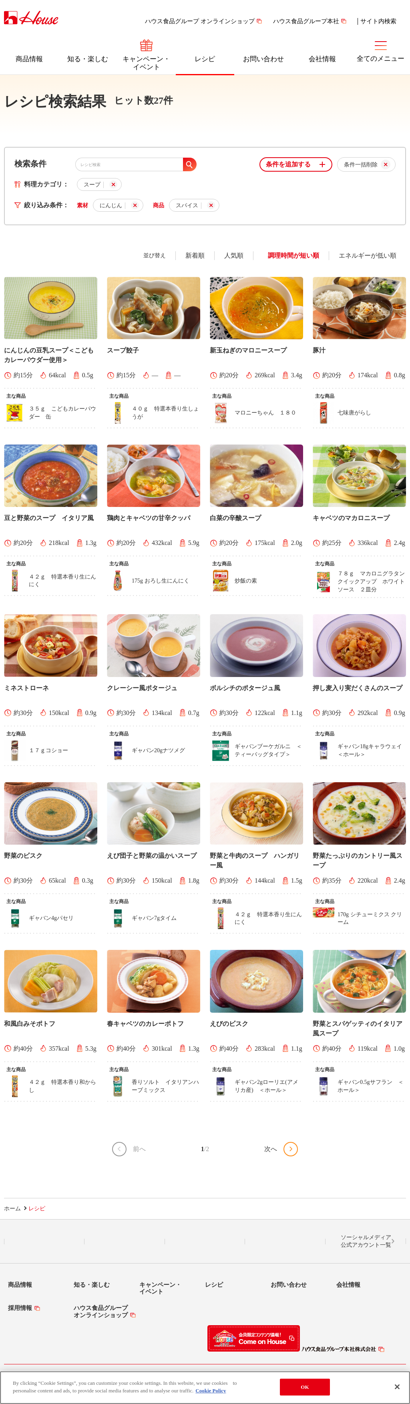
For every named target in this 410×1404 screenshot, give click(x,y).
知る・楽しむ (87, 59)
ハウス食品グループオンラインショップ (101, 1311)
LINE (44, 1241)
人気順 (233, 255)
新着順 (195, 255)
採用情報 (20, 1308)
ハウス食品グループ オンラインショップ (200, 21)
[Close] (397, 1387)
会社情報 (322, 59)
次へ (270, 1149)
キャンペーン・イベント (146, 63)
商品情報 (29, 59)
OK (305, 1387)
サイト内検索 (378, 21)
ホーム (12, 1209)
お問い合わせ (263, 59)
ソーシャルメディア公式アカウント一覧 (366, 1241)
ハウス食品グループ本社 (306, 21)
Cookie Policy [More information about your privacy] (210, 1391)
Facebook (205, 1241)
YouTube (285, 1241)
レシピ (205, 59)
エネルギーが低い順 (367, 255)
